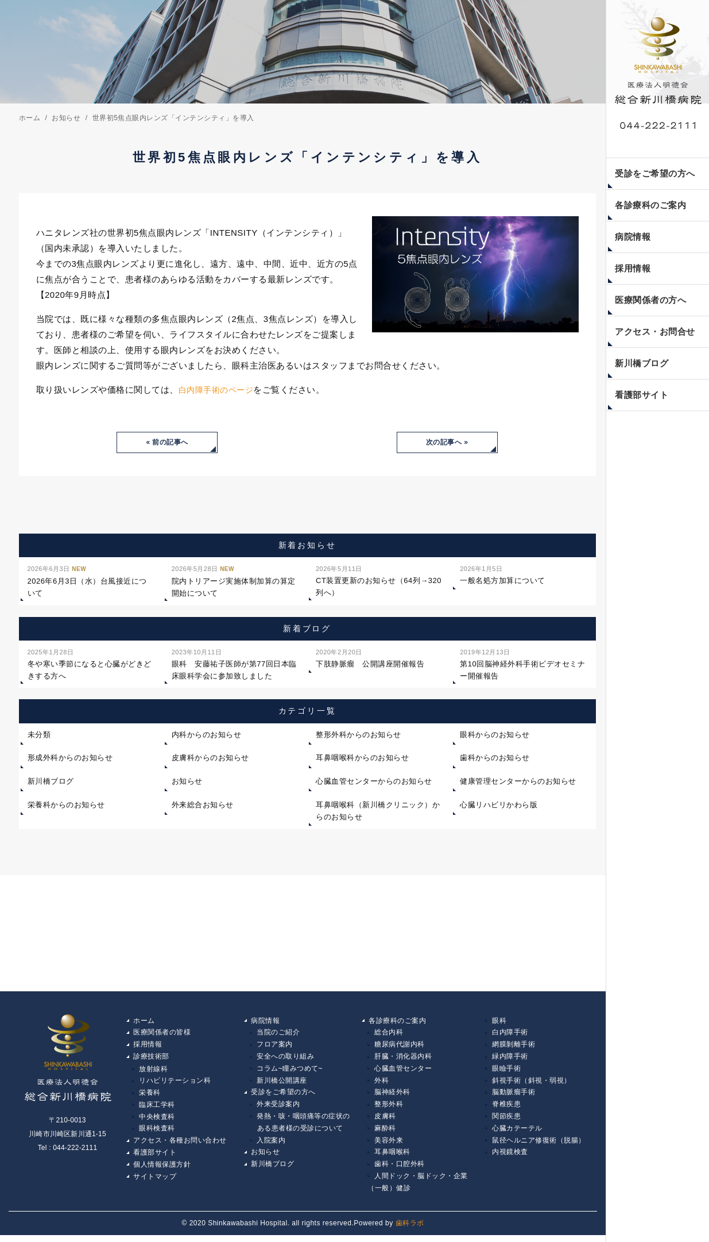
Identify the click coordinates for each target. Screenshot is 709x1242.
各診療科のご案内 (650, 205)
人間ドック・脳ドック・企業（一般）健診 (417, 1188)
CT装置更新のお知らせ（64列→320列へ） (378, 581)
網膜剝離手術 (513, 1046)
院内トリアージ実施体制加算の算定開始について (234, 581)
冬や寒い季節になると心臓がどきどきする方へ (90, 664)
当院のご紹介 (278, 1033)
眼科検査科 (157, 1132)
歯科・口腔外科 (399, 1170)
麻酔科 (385, 1132)
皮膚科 (385, 1120)
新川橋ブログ (641, 363)
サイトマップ (154, 1182)
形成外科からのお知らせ (70, 758)
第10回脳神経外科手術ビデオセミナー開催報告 (522, 664)
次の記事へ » (447, 443)
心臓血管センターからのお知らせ (374, 782)
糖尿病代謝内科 (399, 1046)
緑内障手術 (510, 1058)
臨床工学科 (157, 1107)
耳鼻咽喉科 (392, 1157)
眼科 (499, 1021)
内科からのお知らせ (207, 735)
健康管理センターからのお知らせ (518, 782)
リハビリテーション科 (175, 1083)
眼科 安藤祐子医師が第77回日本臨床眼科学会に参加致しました (234, 664)
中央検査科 (157, 1120)
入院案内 (271, 1145)
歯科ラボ (410, 1229)
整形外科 (388, 1107)
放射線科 (153, 1071)
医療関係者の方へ (650, 300)
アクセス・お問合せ (655, 331)
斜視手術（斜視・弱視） (531, 1083)
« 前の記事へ (167, 443)
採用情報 (632, 268)
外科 (381, 1083)
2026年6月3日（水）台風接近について (87, 581)
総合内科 (388, 1033)
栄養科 (150, 1095)
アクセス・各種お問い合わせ (180, 1145)
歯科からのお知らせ (495, 758)
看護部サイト (641, 395)
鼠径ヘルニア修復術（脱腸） (539, 1145)
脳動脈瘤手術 (513, 1095)
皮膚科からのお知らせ (210, 758)
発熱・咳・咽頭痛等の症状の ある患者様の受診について (300, 1126)
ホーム (144, 1021)
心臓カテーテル (517, 1132)
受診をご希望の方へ (655, 173)
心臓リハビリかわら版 (498, 805)
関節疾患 (506, 1120)
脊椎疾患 (506, 1107)
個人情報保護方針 (162, 1170)
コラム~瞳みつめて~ (290, 1071)
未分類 (39, 735)
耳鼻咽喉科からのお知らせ (362, 758)
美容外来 (388, 1145)
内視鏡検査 (510, 1157)
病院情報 (632, 236)
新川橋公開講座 (282, 1083)
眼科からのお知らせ (495, 735)
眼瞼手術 (506, 1071)
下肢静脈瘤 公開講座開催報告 (370, 658)
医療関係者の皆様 (162, 1033)
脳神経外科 (392, 1095)
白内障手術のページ (219, 389)
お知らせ (187, 782)
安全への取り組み (285, 1058)
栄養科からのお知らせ (66, 805)
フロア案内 (275, 1046)
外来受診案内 (278, 1107)
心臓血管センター (403, 1071)
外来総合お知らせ (203, 805)
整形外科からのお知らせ (358, 735)
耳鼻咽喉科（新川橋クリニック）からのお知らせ (378, 811)
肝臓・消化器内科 (403, 1058)
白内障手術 (510, 1033)
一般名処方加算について (502, 575)
